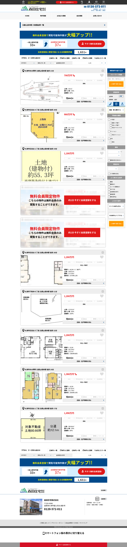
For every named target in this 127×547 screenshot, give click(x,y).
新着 (110, 182)
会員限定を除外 (59, 63)
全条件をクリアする (115, 215)
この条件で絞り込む (116, 84)
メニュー (103, 2)
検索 (82, 2)
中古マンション (115, 135)
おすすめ (111, 189)
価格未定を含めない (114, 160)
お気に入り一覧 (100, 58)
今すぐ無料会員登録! (92, 43)
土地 (110, 138)
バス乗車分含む (113, 173)
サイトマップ (83, 523)
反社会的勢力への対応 (71, 523)
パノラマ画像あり (114, 187)
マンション (112, 131)
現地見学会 (112, 197)
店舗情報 (103, 499)
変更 (121, 96)
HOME (23, 2)
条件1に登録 (65, 58)
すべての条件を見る (115, 206)
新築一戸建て (114, 123)
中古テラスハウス (116, 127)
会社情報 (79, 16)
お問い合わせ (96, 2)
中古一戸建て (114, 125)
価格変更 (111, 194)
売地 (112, 142)
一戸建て (111, 119)
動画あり (111, 184)
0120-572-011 (53, 509)
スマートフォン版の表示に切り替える (64, 533)
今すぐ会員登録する (67, 2)
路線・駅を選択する (115, 110)
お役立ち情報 (61, 16)
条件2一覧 (76, 58)
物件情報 (43, 16)
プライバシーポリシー (57, 523)
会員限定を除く (113, 192)
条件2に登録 (87, 58)
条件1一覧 (53, 58)
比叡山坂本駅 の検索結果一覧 (33, 25)
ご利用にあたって (45, 523)
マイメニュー (89, 2)
